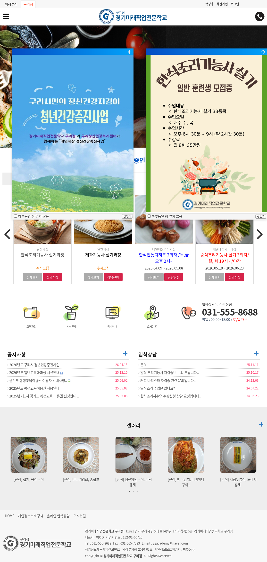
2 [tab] (134, 491)
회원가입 (222, 3)
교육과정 (31, 315)
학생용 (209, 3)
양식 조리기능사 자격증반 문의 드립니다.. (168, 372)
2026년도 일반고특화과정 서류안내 (35, 372)
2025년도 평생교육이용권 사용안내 (33, 388)
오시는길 (79, 515)
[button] (133, 143)
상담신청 (52, 277)
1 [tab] (130, 491)
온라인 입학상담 (58, 515)
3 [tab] (138, 491)
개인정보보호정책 (30, 515)
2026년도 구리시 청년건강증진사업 (33, 364)
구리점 (28, 4)
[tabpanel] (28, 459)
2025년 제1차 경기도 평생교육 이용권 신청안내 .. (43, 396)
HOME (9, 515)
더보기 (125, 353)
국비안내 (112, 315)
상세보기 (32, 277)
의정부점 (11, 4)
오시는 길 (152, 315)
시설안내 (72, 315)
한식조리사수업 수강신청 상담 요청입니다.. (169, 396)
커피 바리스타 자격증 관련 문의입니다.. (167, 380)
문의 (142, 364)
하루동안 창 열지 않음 (33, 216)
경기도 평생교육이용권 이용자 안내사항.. (38, 380)
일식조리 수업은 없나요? (156, 388)
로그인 (234, 3)
